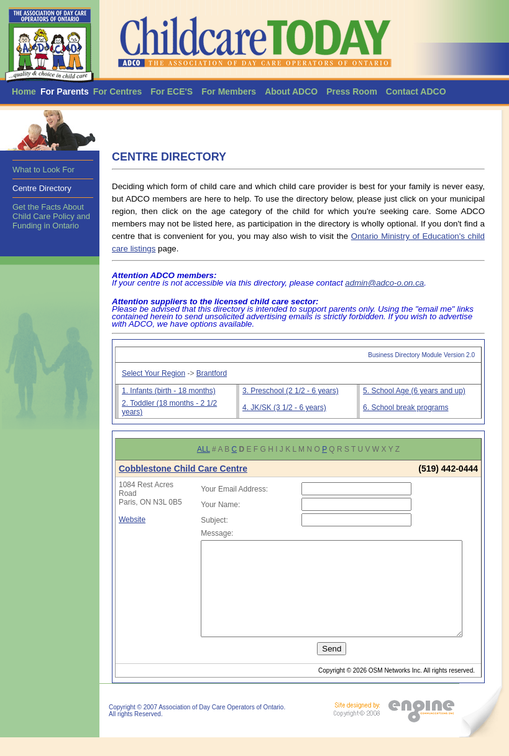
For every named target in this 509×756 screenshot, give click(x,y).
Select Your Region (153, 373)
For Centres (117, 91)
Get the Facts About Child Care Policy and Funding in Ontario (51, 216)
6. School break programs (405, 407)
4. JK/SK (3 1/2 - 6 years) (284, 407)
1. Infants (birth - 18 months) (169, 390)
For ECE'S (171, 91)
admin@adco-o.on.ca (384, 282)
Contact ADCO (416, 91)
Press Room (351, 91)
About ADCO (291, 91)
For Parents (64, 91)
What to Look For (43, 169)
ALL (203, 449)
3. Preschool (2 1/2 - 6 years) (290, 390)
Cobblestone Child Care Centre (183, 469)
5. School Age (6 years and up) (414, 390)
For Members (228, 91)
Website (132, 528)
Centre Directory (41, 188)
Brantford (211, 373)
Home (24, 91)
